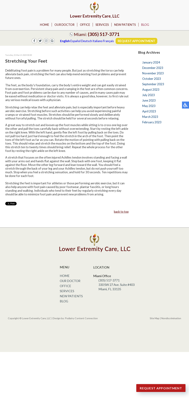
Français (108, 41)
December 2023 (152, 68)
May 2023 (149, 106)
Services (102, 25)
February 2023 (151, 122)
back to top (121, 212)
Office (84, 25)
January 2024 (151, 63)
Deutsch (86, 41)
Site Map (154, 318)
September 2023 (153, 84)
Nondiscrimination (171, 318)
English (65, 41)
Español (75, 41)
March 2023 (150, 117)
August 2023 (150, 90)
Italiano (97, 41)
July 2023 (148, 95)
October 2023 (151, 79)
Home (42, 25)
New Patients (126, 25)
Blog (147, 25)
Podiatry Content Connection (81, 318)
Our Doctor (62, 25)
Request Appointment (137, 41)
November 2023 (153, 73)
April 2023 (149, 111)
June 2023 (149, 101)
